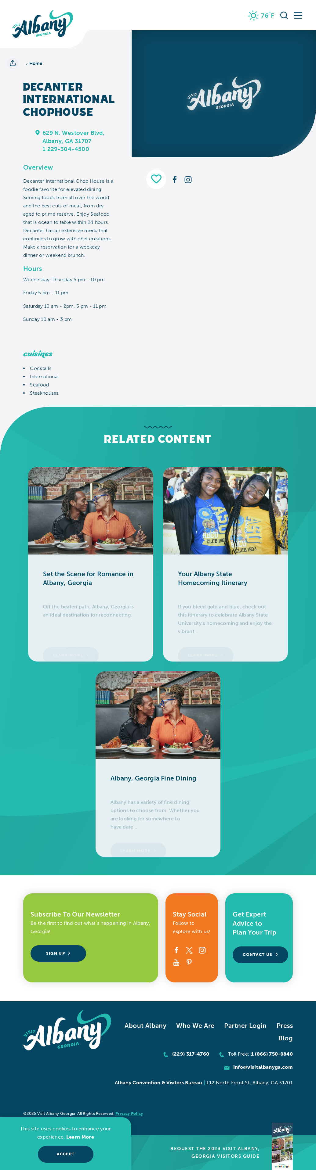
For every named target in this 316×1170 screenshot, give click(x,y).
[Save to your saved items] (156, 179)
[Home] (42, 24)
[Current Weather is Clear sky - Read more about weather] (261, 15)
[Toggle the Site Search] (284, 15)
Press (285, 1025)
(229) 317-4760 (190, 1054)
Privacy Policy (129, 1113)
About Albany (145, 1025)
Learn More (80, 1137)
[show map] (37, 132)
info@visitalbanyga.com (263, 1067)
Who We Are (195, 1025)
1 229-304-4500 (65, 149)
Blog (285, 1038)
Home (34, 63)
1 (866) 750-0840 (272, 1054)
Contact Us (260, 954)
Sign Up (58, 953)
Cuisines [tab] (38, 354)
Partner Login (245, 1025)
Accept (66, 1154)
